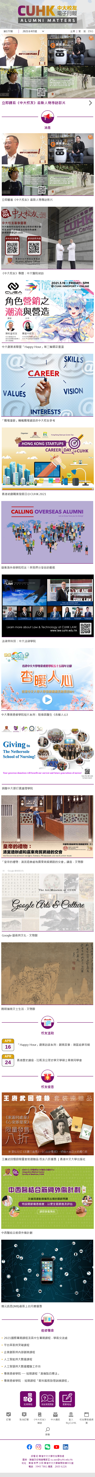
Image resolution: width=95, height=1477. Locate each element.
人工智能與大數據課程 (18, 1359)
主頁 (72, 31)
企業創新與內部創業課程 (19, 1352)
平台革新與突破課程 (16, 1345)
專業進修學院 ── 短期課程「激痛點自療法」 (32, 1374)
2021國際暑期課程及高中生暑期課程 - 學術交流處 (36, 1338)
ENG (90, 31)
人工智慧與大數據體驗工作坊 (22, 1366)
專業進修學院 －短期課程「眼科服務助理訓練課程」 (37, 1381)
